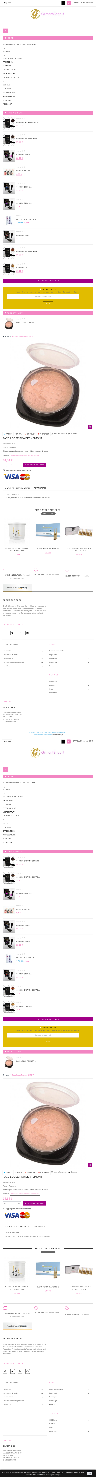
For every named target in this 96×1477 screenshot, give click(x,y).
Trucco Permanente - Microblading (19, 44)
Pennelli (7, 66)
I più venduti (15, 113)
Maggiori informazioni (17, 488)
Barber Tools (9, 93)
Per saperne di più (53, 1475)
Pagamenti (53, 655)
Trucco (6, 51)
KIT (4, 81)
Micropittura (9, 73)
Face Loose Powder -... (26, 323)
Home (6, 336)
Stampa (74, 433)
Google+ (30, 434)
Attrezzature (9, 96)
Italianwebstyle (57, 735)
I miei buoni (7, 666)
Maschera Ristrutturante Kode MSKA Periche (17, 549)
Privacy (52, 666)
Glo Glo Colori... (24, 155)
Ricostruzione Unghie (13, 58)
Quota (18, 434)
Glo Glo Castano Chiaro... (28, 138)
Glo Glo (6, 85)
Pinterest (43, 434)
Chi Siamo (53, 681)
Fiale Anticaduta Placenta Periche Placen (79, 549)
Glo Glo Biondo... (24, 268)
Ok (89, 1473)
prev (44, 513)
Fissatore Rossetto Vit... (27, 219)
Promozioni (8, 62)
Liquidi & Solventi (11, 77)
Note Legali (53, 662)
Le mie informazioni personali (13, 662)
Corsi (51, 689)
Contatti (52, 685)
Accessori (7, 104)
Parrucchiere (9, 70)
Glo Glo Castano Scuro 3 (27, 122)
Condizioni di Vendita (56, 651)
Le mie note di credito (10, 655)
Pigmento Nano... (23, 171)
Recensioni (40, 488)
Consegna (53, 658)
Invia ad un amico (60, 433)
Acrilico (6, 100)
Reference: (7, 444)
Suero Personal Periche (48, 548)
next (52, 513)
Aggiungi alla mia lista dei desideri (18, 470)
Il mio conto (10, 644)
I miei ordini (7, 651)
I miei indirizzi (8, 658)
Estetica (7, 89)
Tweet (8, 434)
